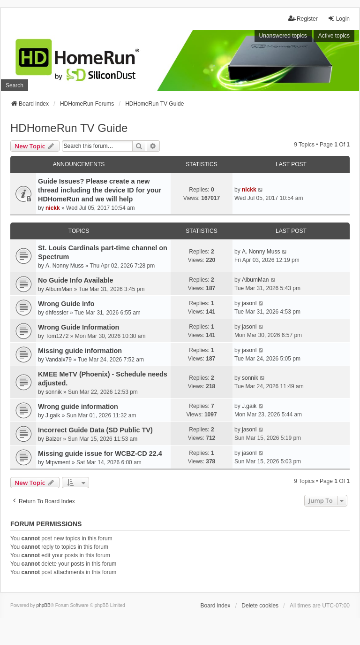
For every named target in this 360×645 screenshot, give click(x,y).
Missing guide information (80, 350)
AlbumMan (58, 289)
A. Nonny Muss (64, 265)
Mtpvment (57, 462)
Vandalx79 (58, 359)
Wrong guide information (78, 406)
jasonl (249, 303)
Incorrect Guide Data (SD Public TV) (95, 430)
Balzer (53, 439)
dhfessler (56, 312)
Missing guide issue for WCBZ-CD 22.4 (100, 453)
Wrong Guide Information (78, 327)
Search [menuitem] (14, 85)
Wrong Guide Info (66, 303)
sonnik (53, 392)
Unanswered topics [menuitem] (283, 35)
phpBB (44, 605)
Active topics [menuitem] (334, 35)
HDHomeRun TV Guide (69, 128)
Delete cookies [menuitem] (259, 605)
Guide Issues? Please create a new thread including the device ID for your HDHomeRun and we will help (99, 190)
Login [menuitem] (339, 18)
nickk (52, 208)
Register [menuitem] (303, 18)
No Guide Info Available (75, 280)
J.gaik (52, 415)
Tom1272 (56, 336)
